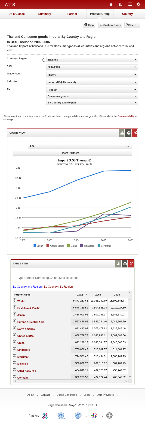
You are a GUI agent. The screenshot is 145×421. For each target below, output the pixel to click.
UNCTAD (62, 415)
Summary (44, 14)
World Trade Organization (94, 415)
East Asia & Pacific (28, 308)
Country (127, 14)
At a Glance (17, 14)
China (21, 342)
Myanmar (22, 356)
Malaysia (22, 363)
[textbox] (57, 278)
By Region (66, 286)
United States (25, 335)
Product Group (100, 14)
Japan (21, 315)
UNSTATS (78, 415)
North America (26, 329)
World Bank (110, 415)
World (21, 301)
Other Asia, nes (26, 370)
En (112, 4)
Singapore (23, 349)
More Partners (72, 152)
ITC (45, 415)
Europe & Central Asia (30, 322)
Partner (72, 14)
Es (120, 4)
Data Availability (126, 116)
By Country (51, 286)
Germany (22, 377)
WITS (10, 4)
